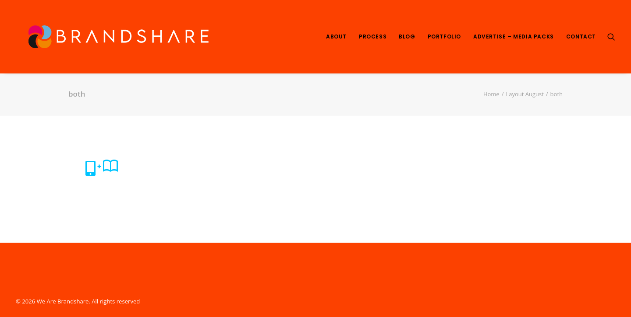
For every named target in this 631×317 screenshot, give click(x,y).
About (336, 36)
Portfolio (444, 36)
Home (491, 94)
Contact (581, 36)
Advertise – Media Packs (513, 36)
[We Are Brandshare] (115, 37)
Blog (407, 36)
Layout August (524, 94)
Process (372, 36)
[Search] (611, 36)
